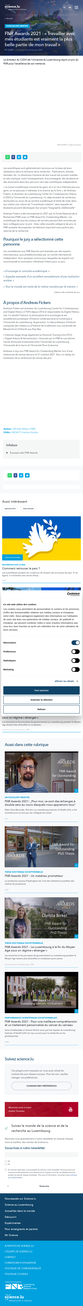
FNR (4, 580)
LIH (6, 818)
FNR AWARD (28, 509)
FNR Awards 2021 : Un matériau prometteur (34, 876)
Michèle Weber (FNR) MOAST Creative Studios (20, 430)
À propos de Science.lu (19, 1246)
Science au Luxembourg (19, 1205)
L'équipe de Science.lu (18, 1251)
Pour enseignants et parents (21, 1229)
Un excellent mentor (17, 797)
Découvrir (11, 1217)
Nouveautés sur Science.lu (20, 1199)
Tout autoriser (41, 690)
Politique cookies (16, 1274)
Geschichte (10, 509)
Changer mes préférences (42, 1086)
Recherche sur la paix (13, 564)
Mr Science (11, 1235)
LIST (7, 890)
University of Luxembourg (26, 50)
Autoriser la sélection (42, 700)
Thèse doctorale (24, 872)
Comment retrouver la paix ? (21, 568)
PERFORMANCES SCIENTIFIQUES (31, 1017)
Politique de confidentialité (23, 1268)
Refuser (41, 709)
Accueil (9, 18)
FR (70, 7)
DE (64, 7)
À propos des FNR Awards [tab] (24, 452)
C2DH (40, 50)
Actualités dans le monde (20, 1211)
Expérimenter (13, 1223)
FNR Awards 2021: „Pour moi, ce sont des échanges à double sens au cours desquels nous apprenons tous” (40, 803)
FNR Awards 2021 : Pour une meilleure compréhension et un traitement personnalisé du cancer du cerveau (41, 1023)
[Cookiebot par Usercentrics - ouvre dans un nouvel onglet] (67, 594)
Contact (10, 1257)
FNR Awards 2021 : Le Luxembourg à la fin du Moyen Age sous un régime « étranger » (40, 716)
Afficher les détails (64, 681)
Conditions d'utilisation (20, 1262)
